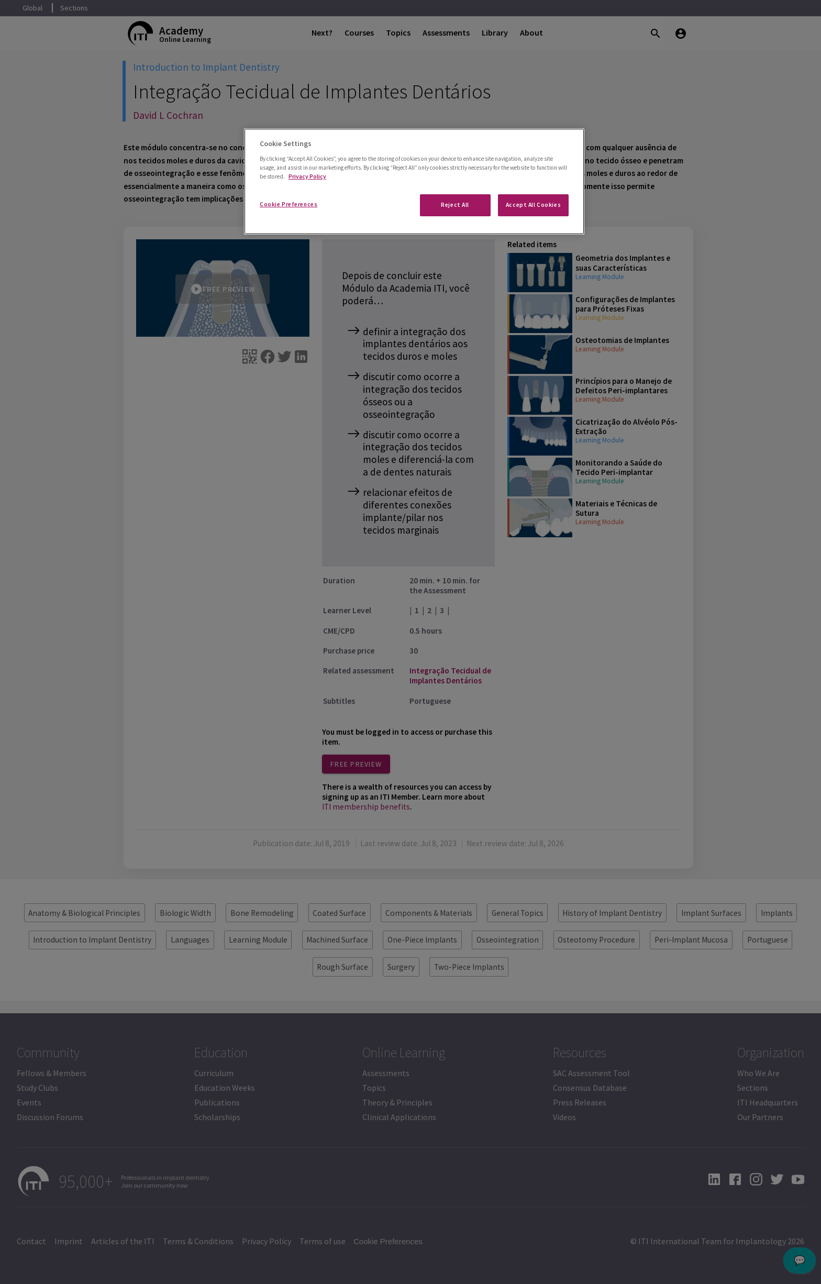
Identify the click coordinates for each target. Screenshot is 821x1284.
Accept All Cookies (533, 204)
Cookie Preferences (288, 204)
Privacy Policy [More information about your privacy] (307, 176)
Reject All (455, 204)
